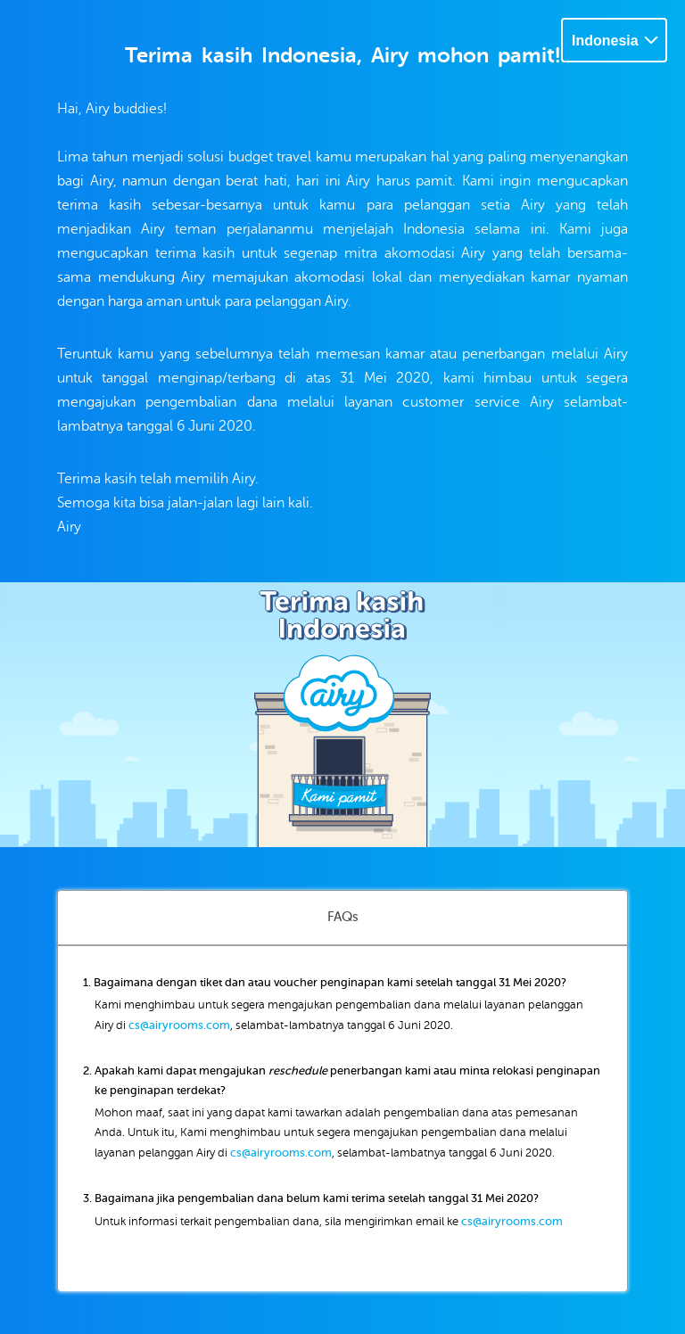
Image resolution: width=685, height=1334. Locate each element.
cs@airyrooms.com (179, 1025)
